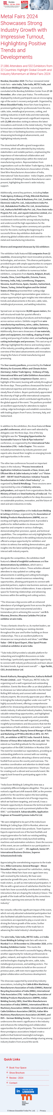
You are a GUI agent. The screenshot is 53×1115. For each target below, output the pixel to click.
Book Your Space (17, 1067)
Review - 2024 (16, 1078)
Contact (13, 1083)
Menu (5, 3)
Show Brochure (17, 1072)
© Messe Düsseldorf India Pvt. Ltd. (21, 1111)
